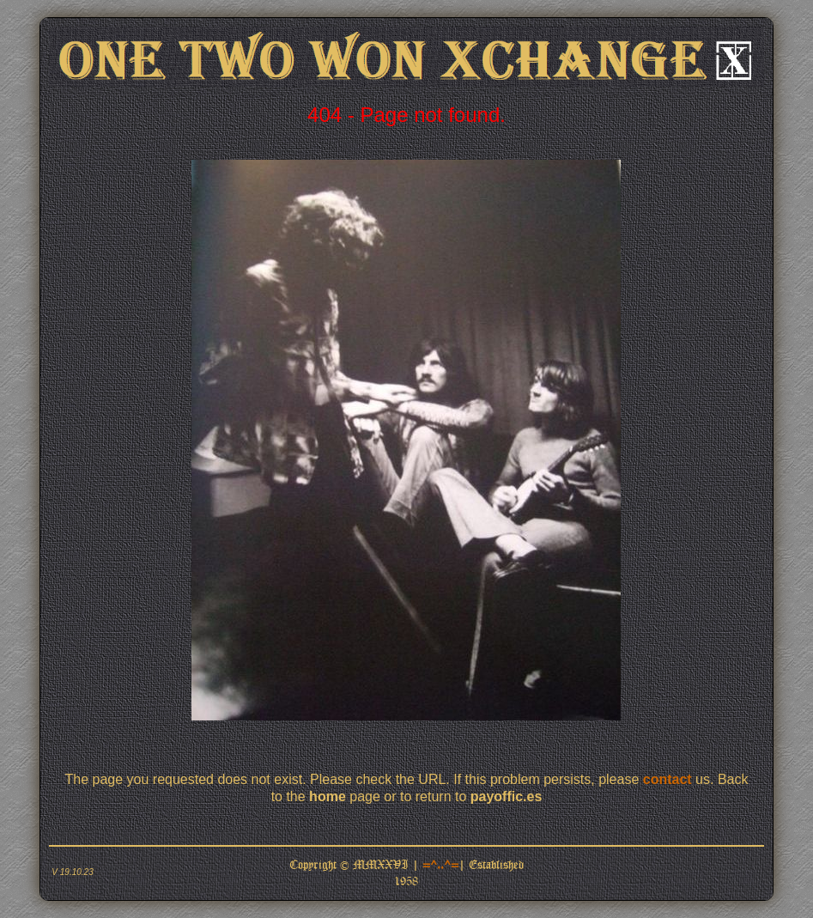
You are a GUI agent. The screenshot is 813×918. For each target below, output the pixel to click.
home (327, 796)
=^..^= (440, 864)
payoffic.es (506, 796)
